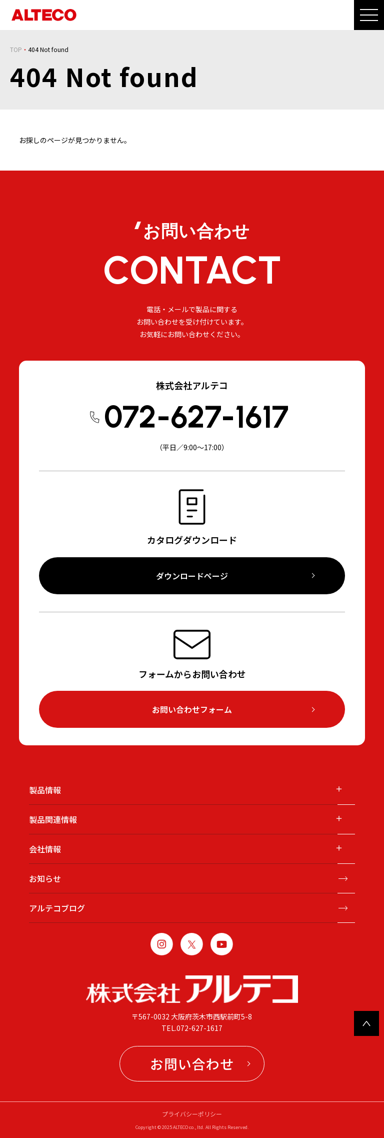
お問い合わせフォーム (192, 709)
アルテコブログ (57, 908)
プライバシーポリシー (192, 1113)
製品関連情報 (53, 819)
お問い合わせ (192, 1063)
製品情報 (45, 790)
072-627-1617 (196, 417)
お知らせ (45, 878)
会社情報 (45, 849)
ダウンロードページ (192, 576)
